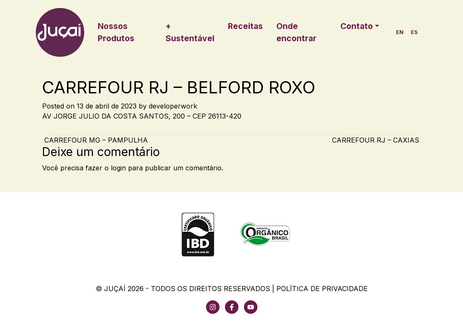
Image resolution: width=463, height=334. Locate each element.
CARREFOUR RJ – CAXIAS (376, 140)
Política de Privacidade (322, 288)
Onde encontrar (296, 32)
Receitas (245, 26)
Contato (356, 26)
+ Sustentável (190, 32)
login (118, 168)
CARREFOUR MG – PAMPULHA (95, 140)
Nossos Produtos (116, 32)
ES (414, 32)
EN (400, 32)
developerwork (173, 106)
